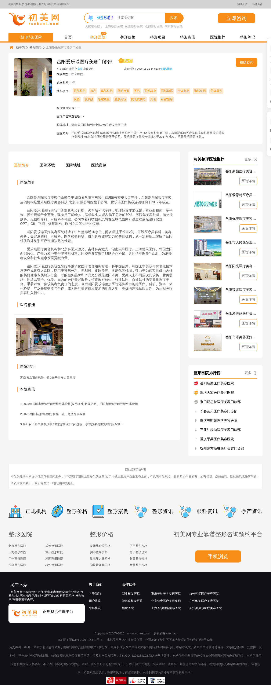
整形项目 (157, 37)
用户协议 (95, 600)
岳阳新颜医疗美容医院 (241, 171)
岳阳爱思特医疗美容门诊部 (241, 195)
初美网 (17, 47)
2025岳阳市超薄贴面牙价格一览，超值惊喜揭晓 (54, 414)
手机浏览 (218, 556)
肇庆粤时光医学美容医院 (218, 420)
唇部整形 (123, 90)
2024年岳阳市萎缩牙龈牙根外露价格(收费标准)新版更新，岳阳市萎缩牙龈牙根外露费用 (80, 404)
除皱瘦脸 (104, 99)
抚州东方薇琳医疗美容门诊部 (222, 448)
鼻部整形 (107, 90)
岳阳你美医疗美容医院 (241, 218)
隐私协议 (95, 608)
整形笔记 (247, 37)
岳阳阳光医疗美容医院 (241, 266)
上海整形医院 (114, 26)
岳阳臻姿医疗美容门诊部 (241, 290)
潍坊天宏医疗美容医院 (217, 392)
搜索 (174, 18)
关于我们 (95, 584)
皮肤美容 (120, 99)
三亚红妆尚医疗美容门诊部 (220, 430)
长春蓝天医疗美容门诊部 (218, 411)
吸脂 (77, 99)
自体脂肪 (183, 90)
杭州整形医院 (134, 26)
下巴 (137, 90)
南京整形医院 (174, 26)
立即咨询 (236, 18)
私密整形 (167, 99)
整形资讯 (187, 37)
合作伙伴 (129, 584)
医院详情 (248, 181)
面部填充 (150, 90)
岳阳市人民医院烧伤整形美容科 (241, 242)
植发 (93, 90)
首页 (68, 37)
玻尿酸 (88, 99)
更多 (251, 159)
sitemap (171, 633)
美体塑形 (216, 90)
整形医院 (97, 37)
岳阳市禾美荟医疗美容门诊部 (241, 337)
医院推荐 (217, 37)
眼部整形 (80, 90)
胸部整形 (200, 90)
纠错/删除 (166, 68)
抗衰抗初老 (138, 99)
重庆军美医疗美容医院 (217, 439)
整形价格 (128, 37)
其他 (153, 99)
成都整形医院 (154, 26)
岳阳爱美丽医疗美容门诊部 (241, 313)
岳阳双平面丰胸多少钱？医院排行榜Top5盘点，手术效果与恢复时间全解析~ (73, 424)
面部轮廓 (167, 90)
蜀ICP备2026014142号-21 (86, 639)
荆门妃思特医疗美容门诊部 (220, 402)
